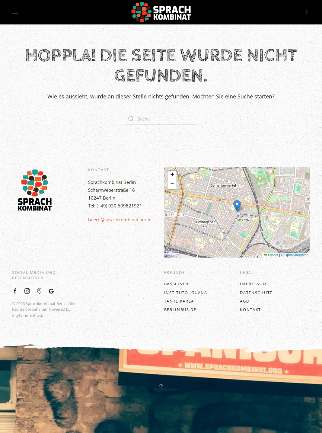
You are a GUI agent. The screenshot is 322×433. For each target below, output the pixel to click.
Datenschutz (256, 292)
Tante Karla (179, 300)
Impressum (253, 284)
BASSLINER (176, 284)
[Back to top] (161, 386)
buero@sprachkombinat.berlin (119, 219)
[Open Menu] (15, 12)
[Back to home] (161, 12)
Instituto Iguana (185, 292)
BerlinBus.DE (180, 309)
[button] (237, 206)
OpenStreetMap (296, 255)
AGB (244, 300)
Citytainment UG (27, 315)
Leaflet (271, 255)
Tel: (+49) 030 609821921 (115, 206)
